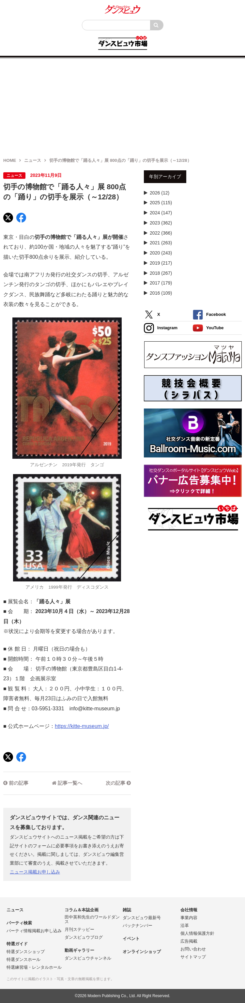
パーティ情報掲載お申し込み (34, 931)
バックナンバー (137, 925)
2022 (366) (161, 233)
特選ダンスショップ (26, 951)
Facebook (209, 315)
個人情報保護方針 (197, 933)
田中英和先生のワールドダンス (92, 919)
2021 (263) (161, 242)
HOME (9, 160)
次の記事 (118, 783)
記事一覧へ (67, 783)
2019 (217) (161, 263)
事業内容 (188, 918)
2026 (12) (159, 192)
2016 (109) (161, 293)
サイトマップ (193, 957)
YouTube (208, 328)
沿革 (184, 925)
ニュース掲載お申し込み (35, 871)
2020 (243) (161, 252)
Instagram (160, 328)
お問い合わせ (193, 949)
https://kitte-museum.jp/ (82, 726)
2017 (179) (161, 282)
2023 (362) (161, 222)
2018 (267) (161, 273)
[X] (8, 218)
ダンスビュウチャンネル (88, 958)
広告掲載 (188, 941)
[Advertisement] (122, 104)
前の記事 (15, 783)
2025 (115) (161, 202)
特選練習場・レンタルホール (34, 967)
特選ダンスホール (23, 959)
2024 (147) (161, 212)
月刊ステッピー (79, 929)
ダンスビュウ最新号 (142, 918)
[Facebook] (21, 218)
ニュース (32, 160)
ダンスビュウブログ (84, 937)
